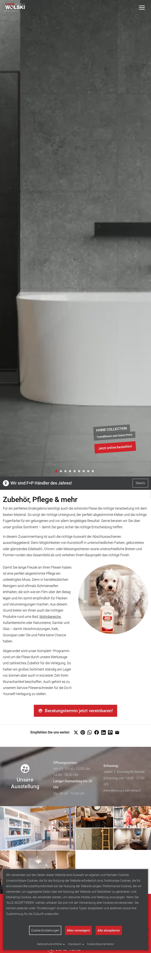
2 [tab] (62, 472)
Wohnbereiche (50, 617)
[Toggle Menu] (142, 8)
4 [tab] (71, 472)
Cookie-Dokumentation (100, 944)
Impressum (74, 944)
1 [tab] (57, 472)
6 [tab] (80, 472)
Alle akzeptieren (109, 930)
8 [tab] (89, 472)
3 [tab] (66, 472)
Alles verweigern (78, 930)
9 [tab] (94, 472)
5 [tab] (75, 472)
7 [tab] (85, 472)
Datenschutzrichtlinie (49, 944)
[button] (76, 733)
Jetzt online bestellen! (115, 447)
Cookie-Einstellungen (45, 930)
